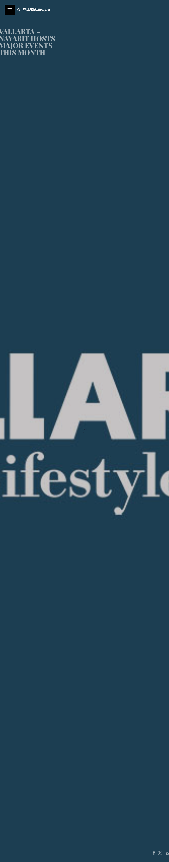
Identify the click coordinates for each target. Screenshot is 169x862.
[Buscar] (19, 10)
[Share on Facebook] (158, 853)
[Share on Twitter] (164, 853)
